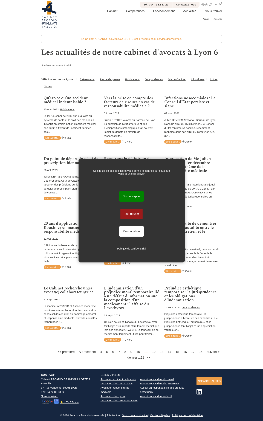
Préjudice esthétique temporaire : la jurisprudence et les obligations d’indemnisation (190, 294)
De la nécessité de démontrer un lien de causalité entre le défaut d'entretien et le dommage (190, 229)
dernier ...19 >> (138, 357)
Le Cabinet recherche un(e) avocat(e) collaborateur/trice (69, 290)
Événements (87, 79)
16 (185, 352)
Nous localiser (49, 396)
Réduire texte (216, 3)
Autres (213, 79)
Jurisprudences (154, 79)
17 (193, 352)
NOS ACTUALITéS (209, 380)
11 (146, 352)
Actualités (189, 11)
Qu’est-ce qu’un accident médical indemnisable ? (66, 100)
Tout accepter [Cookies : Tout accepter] (131, 196)
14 (169, 352)
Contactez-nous (186, 4)
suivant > (213, 352)
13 (161, 352)
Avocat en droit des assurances (118, 400)
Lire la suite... (52, 138)
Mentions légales (160, 415)
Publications (132, 79)
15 (177, 352)
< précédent (87, 352)
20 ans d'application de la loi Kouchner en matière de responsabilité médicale (69, 227)
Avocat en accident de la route (118, 379)
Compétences (135, 11)
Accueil (206, 19)
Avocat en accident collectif (156, 396)
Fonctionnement (164, 11)
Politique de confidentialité (187, 415)
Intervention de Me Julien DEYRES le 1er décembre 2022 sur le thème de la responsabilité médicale (187, 165)
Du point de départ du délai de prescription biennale (71, 161)
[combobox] (131, 65)
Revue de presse (110, 79)
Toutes (48, 86)
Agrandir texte (220, 3)
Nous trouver (213, 11)
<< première (66, 352)
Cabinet (112, 11)
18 (201, 352)
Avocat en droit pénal (112, 396)
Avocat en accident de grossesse (159, 383)
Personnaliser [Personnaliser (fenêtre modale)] (131, 231)
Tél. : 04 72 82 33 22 (156, 4)
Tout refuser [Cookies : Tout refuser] (131, 213)
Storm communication (135, 415)
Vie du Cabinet (177, 79)
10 (138, 352)
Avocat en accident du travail (157, 379)
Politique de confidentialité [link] (131, 248)
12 (154, 352)
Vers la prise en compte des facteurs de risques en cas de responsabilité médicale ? (129, 102)
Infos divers (197, 79)
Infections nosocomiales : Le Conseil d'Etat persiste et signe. (190, 102)
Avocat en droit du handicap (116, 383)
